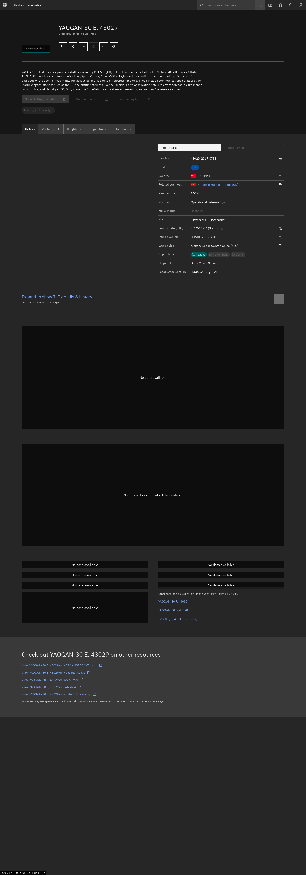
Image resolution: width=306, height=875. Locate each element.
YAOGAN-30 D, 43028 (173, 610)
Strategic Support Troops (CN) (218, 185)
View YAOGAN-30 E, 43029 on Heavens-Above (56, 673)
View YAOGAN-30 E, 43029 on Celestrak (52, 687)
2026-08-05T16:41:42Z (29, 873)
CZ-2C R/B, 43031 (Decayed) (177, 619)
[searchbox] (226, 5)
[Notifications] (291, 5)
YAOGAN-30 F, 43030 (172, 601)
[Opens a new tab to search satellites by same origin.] (280, 176)
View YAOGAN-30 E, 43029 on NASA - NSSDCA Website (62, 665)
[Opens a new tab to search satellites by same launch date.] (280, 228)
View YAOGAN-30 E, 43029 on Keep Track (53, 680)
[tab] (30, 129)
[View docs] (270, 5)
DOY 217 (6, 873)
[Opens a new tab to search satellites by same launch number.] (280, 158)
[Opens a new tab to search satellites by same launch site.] (280, 246)
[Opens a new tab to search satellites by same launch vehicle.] (280, 237)
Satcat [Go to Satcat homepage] (28, 5)
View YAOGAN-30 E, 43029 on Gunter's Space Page (59, 694)
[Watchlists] (280, 5)
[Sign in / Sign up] (301, 5)
